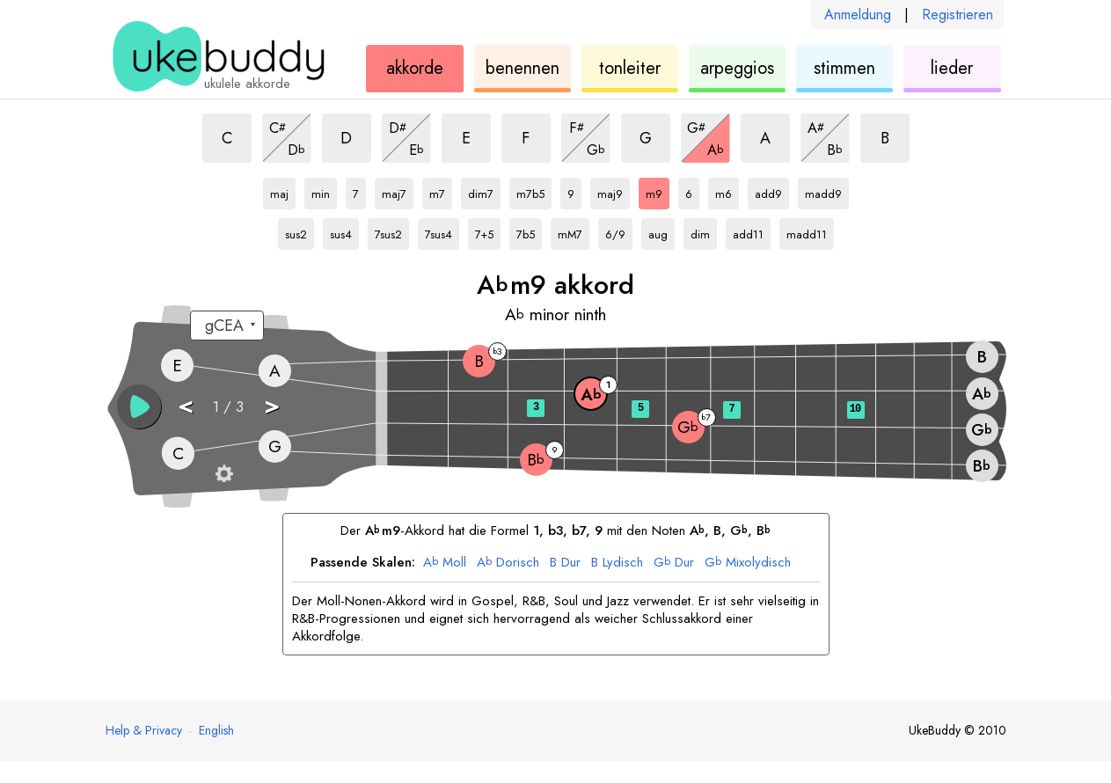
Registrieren (957, 14)
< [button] (186, 405)
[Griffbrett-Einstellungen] (224, 473)
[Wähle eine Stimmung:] (227, 325)
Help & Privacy (144, 730)
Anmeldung (857, 14)
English (216, 730)
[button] (139, 406)
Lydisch (617, 563)
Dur (565, 563)
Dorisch (508, 563)
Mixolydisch (748, 563)
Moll (444, 563)
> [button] (272, 405)
